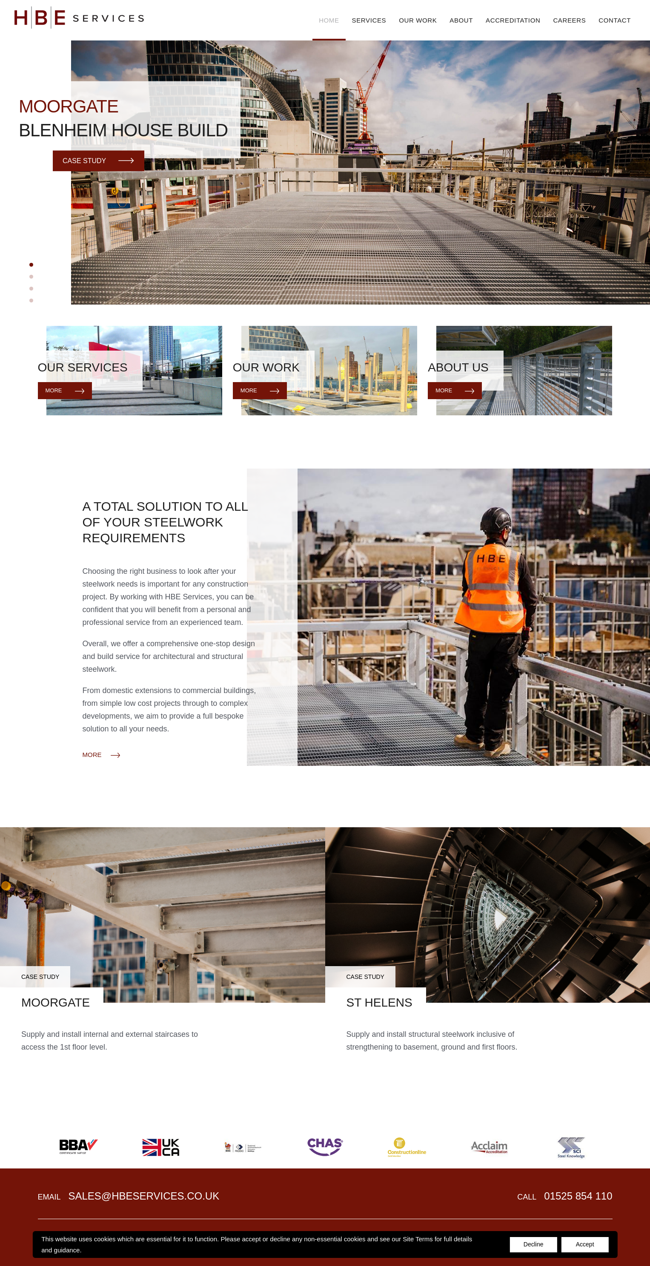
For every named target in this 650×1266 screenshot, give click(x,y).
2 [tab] (31, 277)
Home (329, 20)
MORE (101, 754)
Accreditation (513, 20)
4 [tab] (31, 300)
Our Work (418, 20)
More (65, 390)
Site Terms (418, 1239)
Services (369, 20)
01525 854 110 (578, 1196)
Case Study (99, 160)
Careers (569, 20)
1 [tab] (31, 265)
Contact (614, 20)
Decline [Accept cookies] (534, 1244)
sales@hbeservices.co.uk (143, 1196)
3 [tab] (31, 289)
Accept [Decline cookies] (585, 1244)
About (461, 20)
